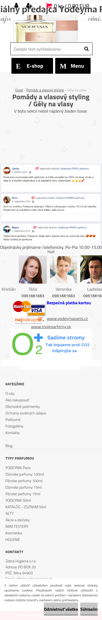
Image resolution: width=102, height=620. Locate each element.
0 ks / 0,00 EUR (71, 6)
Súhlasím (89, 609)
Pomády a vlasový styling (45, 90)
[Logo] (47, 28)
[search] (86, 49)
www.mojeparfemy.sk (51, 326)
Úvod (19, 90)
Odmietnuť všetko (61, 609)
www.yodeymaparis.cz (67, 318)
